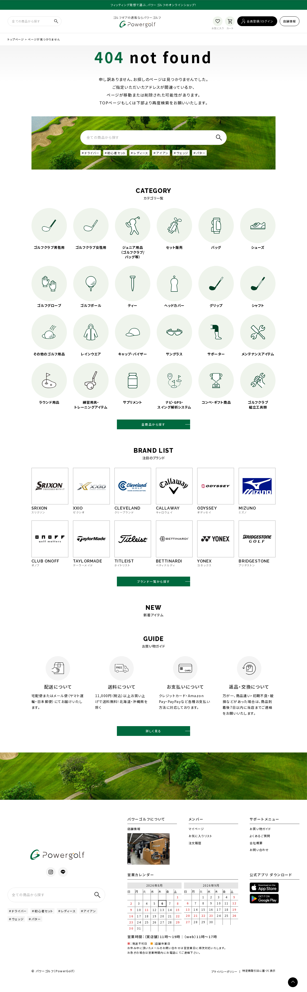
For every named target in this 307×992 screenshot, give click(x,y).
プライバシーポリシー (215, 982)
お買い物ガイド (260, 840)
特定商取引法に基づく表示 (257, 983)
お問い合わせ (259, 861)
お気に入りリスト (201, 847)
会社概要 (256, 854)
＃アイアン (171, 155)
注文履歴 (195, 854)
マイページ (196, 840)
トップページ (16, 42)
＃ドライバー (92, 155)
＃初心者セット (120, 155)
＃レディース (147, 155)
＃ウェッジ (193, 155)
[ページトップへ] (293, 982)
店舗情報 (289, 22)
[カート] (230, 23)
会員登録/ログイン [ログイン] (260, 22)
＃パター (214, 155)
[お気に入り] (218, 23)
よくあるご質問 (260, 847)
